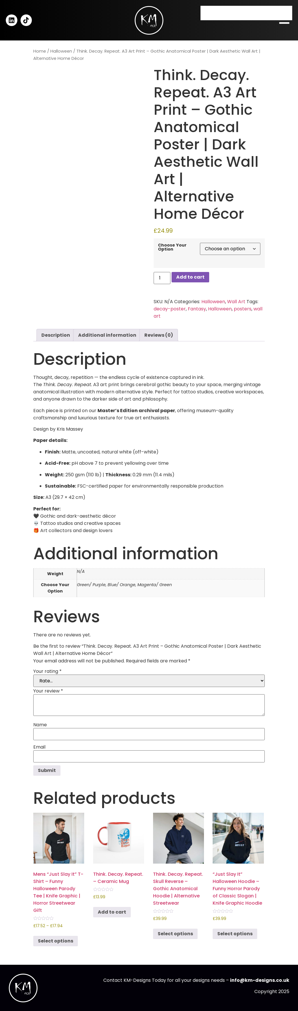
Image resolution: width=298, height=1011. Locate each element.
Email (39, 747)
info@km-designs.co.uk (259, 980)
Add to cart (190, 277)
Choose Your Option (172, 247)
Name (40, 725)
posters (242, 308)
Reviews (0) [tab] (158, 335)
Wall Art (236, 301)
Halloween (61, 51)
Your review (48, 691)
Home (39, 51)
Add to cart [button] (112, 912)
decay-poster (170, 308)
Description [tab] (55, 335)
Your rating (47, 671)
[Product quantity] (162, 278)
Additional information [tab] (107, 335)
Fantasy (197, 308)
